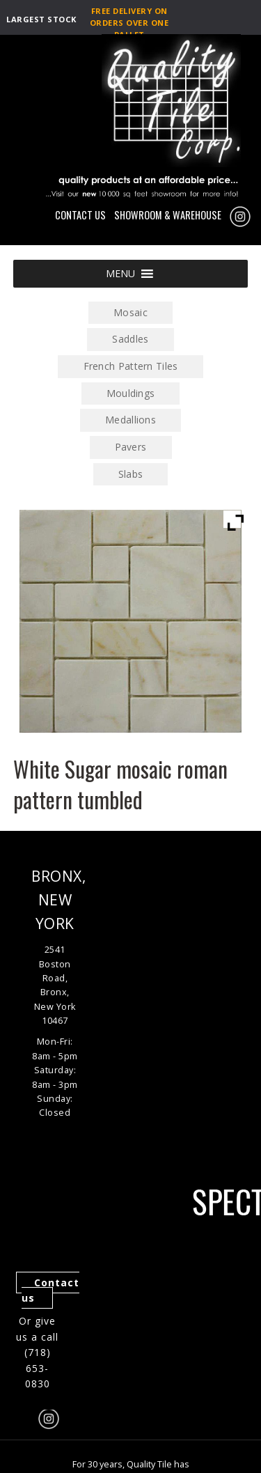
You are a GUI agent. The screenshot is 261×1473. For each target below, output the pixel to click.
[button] (120, 274)
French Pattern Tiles (131, 366)
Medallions (130, 419)
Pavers (131, 446)
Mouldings (130, 393)
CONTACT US (80, 215)
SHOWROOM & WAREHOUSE (167, 215)
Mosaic (130, 312)
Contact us (50, 1290)
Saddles (130, 338)
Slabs (130, 474)
